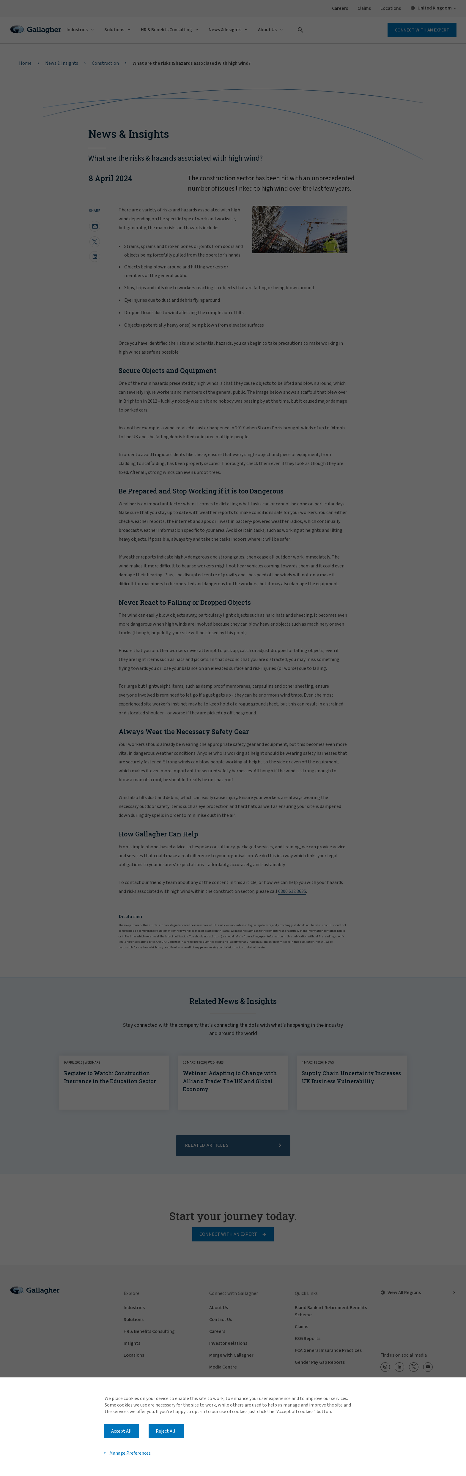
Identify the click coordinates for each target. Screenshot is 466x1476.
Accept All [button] (121, 1431)
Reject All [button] (165, 1431)
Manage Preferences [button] (130, 1453)
